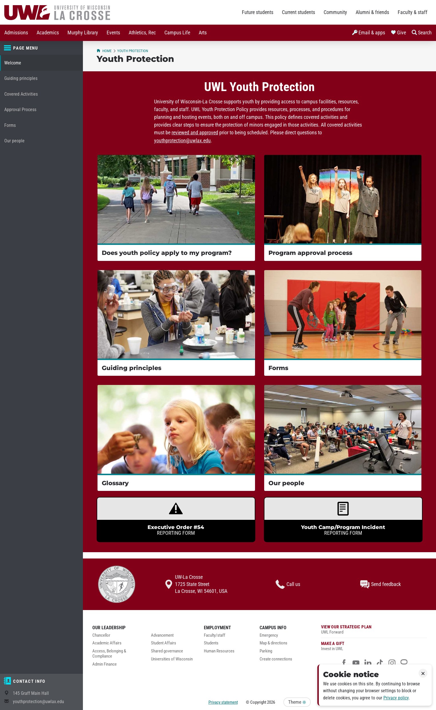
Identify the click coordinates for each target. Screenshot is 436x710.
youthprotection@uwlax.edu (38, 701)
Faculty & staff (412, 12)
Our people (14, 140)
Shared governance (167, 651)
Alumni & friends (372, 12)
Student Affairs (163, 643)
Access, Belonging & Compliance (109, 654)
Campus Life (177, 33)
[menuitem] (16, 33)
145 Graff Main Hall (31, 693)
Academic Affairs (107, 643)
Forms (10, 125)
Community (335, 12)
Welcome (12, 63)
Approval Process (20, 109)
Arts (203, 33)
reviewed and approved (195, 132)
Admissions (16, 33)
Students (211, 643)
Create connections (276, 659)
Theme (297, 702)
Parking (266, 651)
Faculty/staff (214, 635)
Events (113, 33)
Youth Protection (132, 51)
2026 (271, 702)
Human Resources (219, 651)
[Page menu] (41, 48)
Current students (298, 12)
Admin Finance (104, 664)
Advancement (162, 635)
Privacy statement (223, 702)
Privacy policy (396, 698)
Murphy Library (82, 33)
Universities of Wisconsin (172, 659)
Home (104, 51)
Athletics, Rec (142, 33)
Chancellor (101, 635)
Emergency (269, 635)
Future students (257, 12)
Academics (48, 33)
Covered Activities (21, 94)
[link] (176, 519)
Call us (288, 584)
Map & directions (273, 643)
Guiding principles (20, 78)
